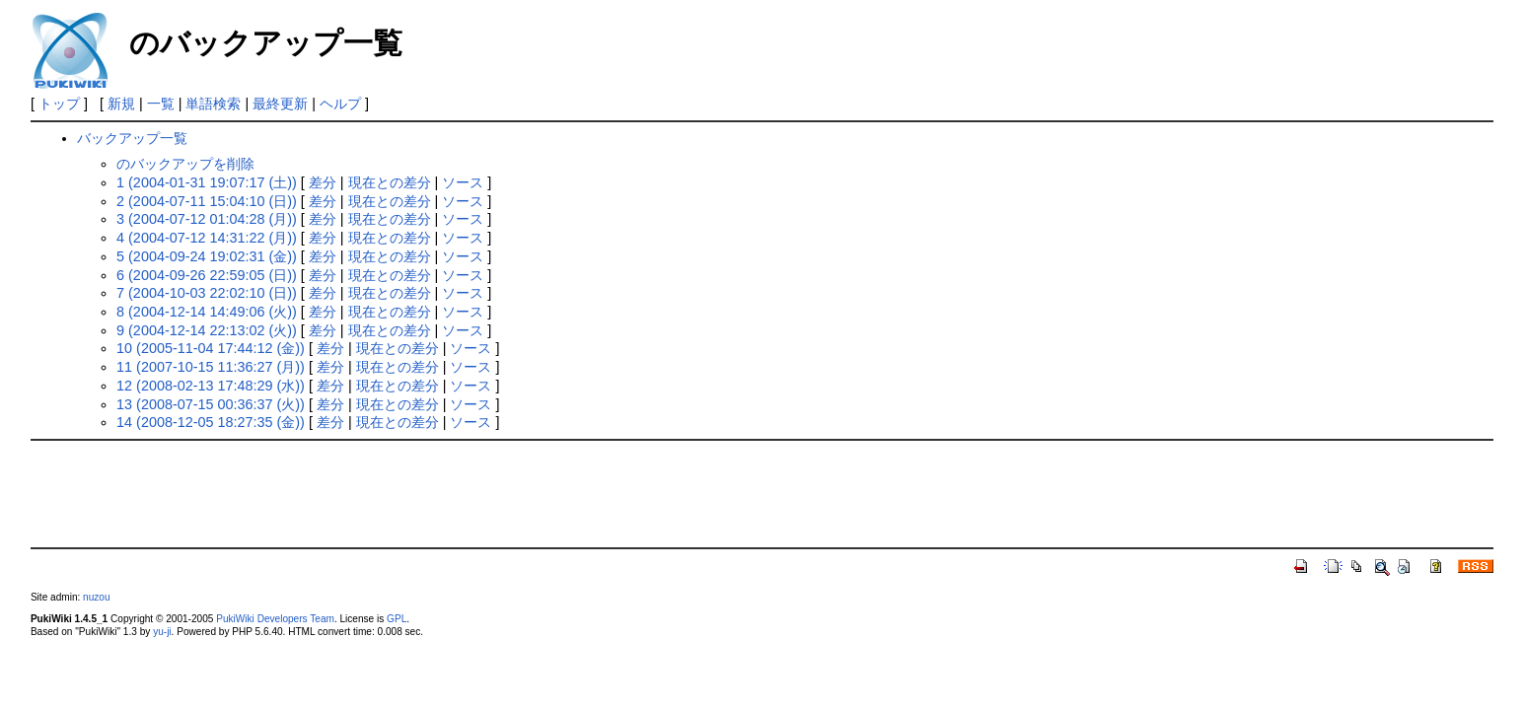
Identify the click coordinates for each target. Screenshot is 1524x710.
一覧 (161, 103)
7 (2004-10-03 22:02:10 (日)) (206, 293)
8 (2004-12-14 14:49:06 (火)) (206, 312)
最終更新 (280, 103)
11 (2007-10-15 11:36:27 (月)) (210, 367)
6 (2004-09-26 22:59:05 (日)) (206, 275)
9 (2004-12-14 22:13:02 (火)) (206, 330)
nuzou (96, 597)
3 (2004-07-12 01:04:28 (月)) (206, 219)
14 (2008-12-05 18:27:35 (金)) (210, 422)
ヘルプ (340, 103)
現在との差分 (389, 182)
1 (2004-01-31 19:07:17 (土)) (206, 182)
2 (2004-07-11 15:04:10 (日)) (206, 201)
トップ (59, 103)
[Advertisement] (762, 492)
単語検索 (213, 103)
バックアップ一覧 (132, 138)
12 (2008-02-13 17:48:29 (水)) (210, 385)
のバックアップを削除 (185, 164)
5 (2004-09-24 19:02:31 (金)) (206, 256)
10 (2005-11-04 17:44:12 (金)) (210, 348)
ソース (462, 182)
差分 (322, 182)
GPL (396, 618)
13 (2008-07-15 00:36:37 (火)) (210, 404)
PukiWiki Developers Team (275, 618)
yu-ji (162, 631)
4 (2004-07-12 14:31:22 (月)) (206, 238)
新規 (121, 103)
